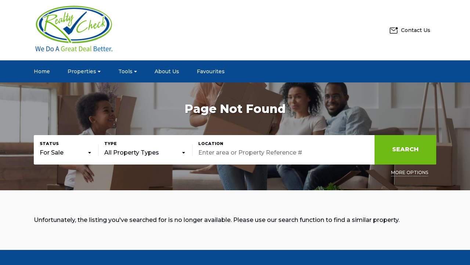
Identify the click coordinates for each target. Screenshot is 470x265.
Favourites (211, 71)
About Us (167, 71)
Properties (84, 71)
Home (42, 71)
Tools (127, 71)
